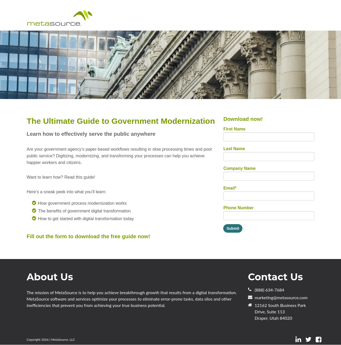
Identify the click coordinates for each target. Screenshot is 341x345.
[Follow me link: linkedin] (298, 339)
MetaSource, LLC (63, 340)
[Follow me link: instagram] (325, 339)
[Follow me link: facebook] (318, 339)
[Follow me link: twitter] (308, 339)
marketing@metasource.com (281, 297)
